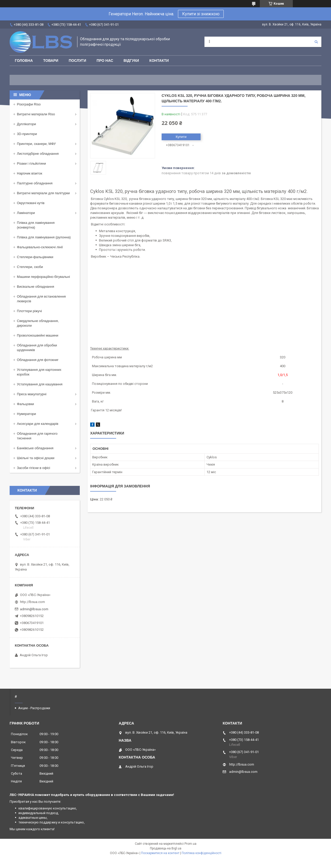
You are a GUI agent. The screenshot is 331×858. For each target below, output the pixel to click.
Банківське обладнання (35, 448)
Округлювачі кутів (30, 203)
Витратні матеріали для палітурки (43, 193)
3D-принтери (27, 134)
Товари (50, 60)
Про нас (105, 60)
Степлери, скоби (30, 267)
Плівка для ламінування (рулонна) (44, 237)
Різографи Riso (29, 104)
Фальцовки (25, 404)
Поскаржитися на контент (160, 853)
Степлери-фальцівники (35, 257)
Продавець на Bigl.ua (165, 848)
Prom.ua (190, 844)
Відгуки (131, 60)
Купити (181, 137)
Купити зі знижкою (201, 13)
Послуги (77, 60)
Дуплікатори (26, 124)
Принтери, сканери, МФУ (36, 144)
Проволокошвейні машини (37, 335)
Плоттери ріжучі (29, 311)
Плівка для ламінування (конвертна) (36, 225)
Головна (24, 60)
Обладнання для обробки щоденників (37, 347)
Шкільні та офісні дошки (35, 458)
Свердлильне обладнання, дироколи (38, 323)
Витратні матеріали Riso (36, 114)
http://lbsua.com (32, 602)
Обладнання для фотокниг (37, 360)
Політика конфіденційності (201, 853)
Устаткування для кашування (39, 384)
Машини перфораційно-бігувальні (43, 277)
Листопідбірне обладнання (38, 154)
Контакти (159, 60)
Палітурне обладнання (34, 183)
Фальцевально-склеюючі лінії (40, 247)
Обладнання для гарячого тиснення (37, 436)
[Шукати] (316, 42)
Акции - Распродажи (34, 708)
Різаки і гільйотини (31, 163)
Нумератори (26, 414)
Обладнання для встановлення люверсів (41, 298)
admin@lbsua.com (34, 609)
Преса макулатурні (32, 394)
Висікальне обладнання (35, 287)
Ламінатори (26, 213)
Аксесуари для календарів (37, 424)
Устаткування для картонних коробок (39, 372)
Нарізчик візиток (29, 173)
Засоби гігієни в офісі (33, 468)
